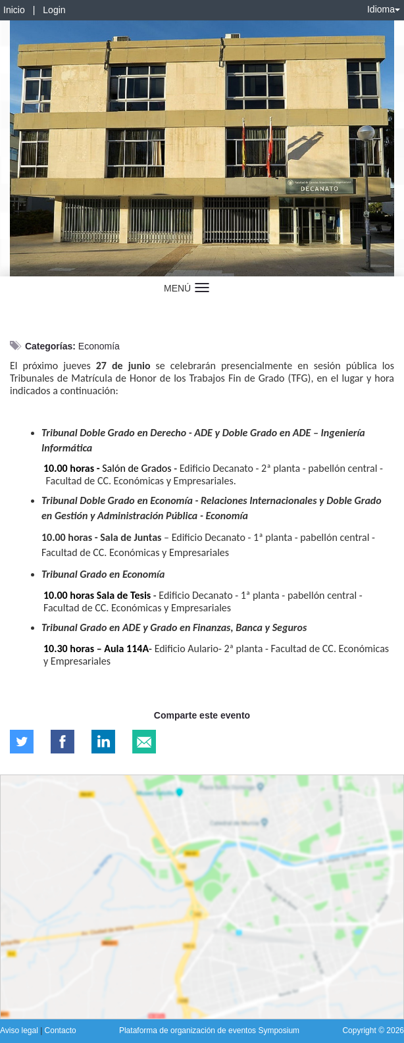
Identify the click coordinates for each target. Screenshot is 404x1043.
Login (54, 10)
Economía (99, 346)
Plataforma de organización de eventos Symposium (209, 1030)
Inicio (14, 10)
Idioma (383, 9)
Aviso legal (20, 1030)
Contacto (60, 1030)
